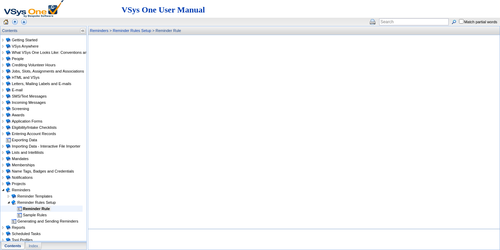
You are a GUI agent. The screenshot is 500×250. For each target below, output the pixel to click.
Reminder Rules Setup (132, 30)
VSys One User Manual (163, 9)
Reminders (99, 30)
